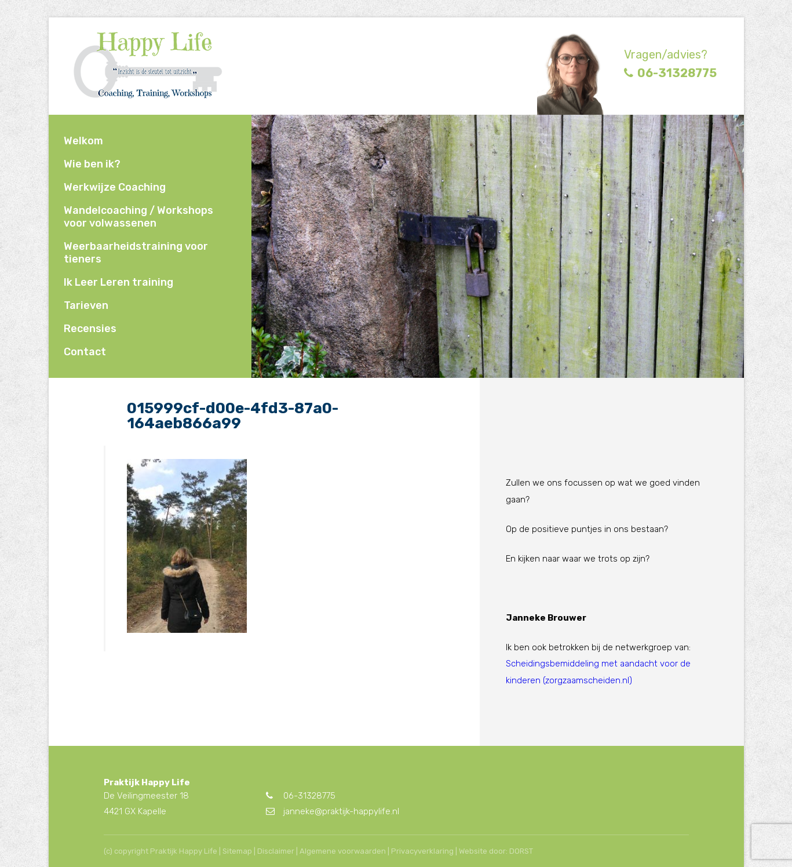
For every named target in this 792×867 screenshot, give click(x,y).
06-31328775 (670, 73)
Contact (85, 351)
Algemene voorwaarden (343, 851)
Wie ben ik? (92, 164)
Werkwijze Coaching (115, 187)
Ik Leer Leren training (118, 282)
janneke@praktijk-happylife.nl (332, 811)
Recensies (90, 328)
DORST (521, 851)
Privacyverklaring (422, 851)
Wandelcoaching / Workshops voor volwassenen (138, 217)
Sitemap (237, 851)
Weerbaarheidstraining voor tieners (136, 252)
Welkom (83, 140)
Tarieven (86, 305)
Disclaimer (275, 851)
